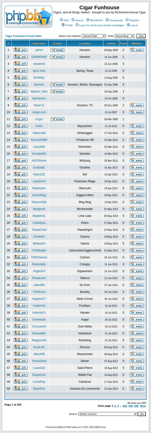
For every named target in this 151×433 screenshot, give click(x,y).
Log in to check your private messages (100, 25)
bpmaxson (39, 98)
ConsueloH (39, 326)
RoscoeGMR (39, 140)
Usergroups (114, 20)
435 (136, 405)
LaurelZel (39, 368)
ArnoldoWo (39, 153)
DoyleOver (39, 375)
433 (125, 405)
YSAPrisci (39, 292)
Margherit (39, 209)
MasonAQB (39, 202)
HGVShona (39, 160)
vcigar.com (39, 112)
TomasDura (39, 361)
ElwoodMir (39, 333)
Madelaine (39, 188)
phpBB (59, 427)
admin (39, 50)
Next (143, 405)
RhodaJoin (39, 278)
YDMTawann (39, 257)
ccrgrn (39, 119)
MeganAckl (39, 340)
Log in (132, 25)
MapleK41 (39, 216)
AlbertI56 (39, 354)
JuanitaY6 (39, 181)
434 (130, 405)
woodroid (39, 64)
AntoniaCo (39, 312)
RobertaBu (39, 264)
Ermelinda (39, 319)
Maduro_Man (39, 91)
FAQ (64, 20)
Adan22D (39, 174)
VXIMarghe (39, 250)
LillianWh (39, 285)
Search (77, 20)
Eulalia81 (39, 167)
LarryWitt (39, 146)
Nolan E (39, 105)
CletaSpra (39, 222)
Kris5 (39, 126)
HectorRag (39, 195)
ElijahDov (39, 388)
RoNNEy (39, 77)
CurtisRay (39, 381)
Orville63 (39, 236)
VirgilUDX (39, 271)
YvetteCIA (39, 305)
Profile (67, 25)
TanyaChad (39, 229)
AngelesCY (39, 299)
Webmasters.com (73, 427)
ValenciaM (39, 133)
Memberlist (94, 20)
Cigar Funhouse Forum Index (23, 36)
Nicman (39, 84)
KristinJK (39, 347)
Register (132, 20)
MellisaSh (39, 243)
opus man (39, 70)
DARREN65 (39, 57)
